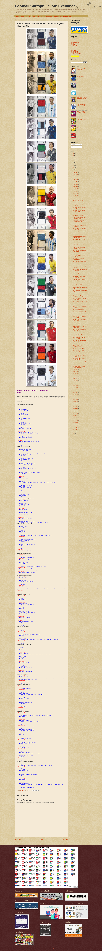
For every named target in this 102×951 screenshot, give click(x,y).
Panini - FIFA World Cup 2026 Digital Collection (81, 112)
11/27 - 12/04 (75, 179)
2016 (73, 171)
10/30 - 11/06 (75, 186)
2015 (73, 433)
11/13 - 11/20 (75, 183)
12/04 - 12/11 (75, 177)
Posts (73, 144)
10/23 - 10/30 (75, 188)
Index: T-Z (73, 49)
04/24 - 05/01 (75, 403)
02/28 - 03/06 (75, 417)
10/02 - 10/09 (75, 193)
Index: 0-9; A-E (74, 41)
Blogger (53, 948)
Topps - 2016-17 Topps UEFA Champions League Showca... (79, 223)
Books (22, 16)
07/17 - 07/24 (75, 382)
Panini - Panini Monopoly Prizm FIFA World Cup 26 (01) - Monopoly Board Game (81, 84)
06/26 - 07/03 (75, 387)
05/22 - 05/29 (75, 396)
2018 (73, 167)
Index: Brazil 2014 (74, 51)
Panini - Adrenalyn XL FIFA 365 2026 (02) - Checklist (81, 98)
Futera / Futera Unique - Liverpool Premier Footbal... (79, 211)
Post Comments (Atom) (24, 841)
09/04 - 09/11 (75, 369)
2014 (73, 435)
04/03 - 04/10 (75, 408)
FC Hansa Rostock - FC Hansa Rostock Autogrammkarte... (78, 296)
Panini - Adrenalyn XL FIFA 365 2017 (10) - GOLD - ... (79, 343)
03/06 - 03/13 (75, 415)
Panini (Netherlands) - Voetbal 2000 (79, 309)
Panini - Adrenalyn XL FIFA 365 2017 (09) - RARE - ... (79, 353)
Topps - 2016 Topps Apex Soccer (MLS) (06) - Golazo (79, 218)
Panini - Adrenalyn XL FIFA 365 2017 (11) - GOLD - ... (79, 330)
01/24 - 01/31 (75, 425)
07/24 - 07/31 (75, 380)
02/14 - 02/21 (75, 420)
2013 (73, 436)
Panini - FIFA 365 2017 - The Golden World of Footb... (79, 256)
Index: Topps (73, 50)
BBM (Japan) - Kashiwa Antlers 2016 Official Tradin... (79, 327)
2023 (73, 158)
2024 (73, 157)
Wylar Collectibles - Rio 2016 (78, 215)
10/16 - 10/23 (75, 190)
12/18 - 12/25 (75, 174)
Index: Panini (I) (74, 45)
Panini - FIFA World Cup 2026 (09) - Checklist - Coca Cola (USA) (82, 134)
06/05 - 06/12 (75, 392)
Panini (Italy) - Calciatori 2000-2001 (79, 348)
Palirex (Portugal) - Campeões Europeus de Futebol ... (78, 234)
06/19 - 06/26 (75, 389)
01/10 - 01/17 (75, 429)
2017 (73, 169)
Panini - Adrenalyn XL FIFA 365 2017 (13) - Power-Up (79, 320)
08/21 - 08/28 (75, 373)
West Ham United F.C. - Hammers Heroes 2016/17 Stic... (79, 338)
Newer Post (18, 839)
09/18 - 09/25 (75, 197)
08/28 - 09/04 (75, 371)
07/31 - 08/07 (75, 378)
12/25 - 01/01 (75, 172)
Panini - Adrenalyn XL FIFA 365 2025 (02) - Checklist (81, 119)
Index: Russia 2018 (74, 52)
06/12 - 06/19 (75, 390)
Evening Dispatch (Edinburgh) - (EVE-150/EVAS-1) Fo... (80, 237)
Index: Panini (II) (74, 46)
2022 (73, 160)
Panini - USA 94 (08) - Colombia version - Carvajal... (78, 351)
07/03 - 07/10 (75, 385)
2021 (73, 162)
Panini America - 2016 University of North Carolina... (79, 282)
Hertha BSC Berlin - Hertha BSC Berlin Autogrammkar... (80, 245)
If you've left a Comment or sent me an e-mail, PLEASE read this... (56, 16)
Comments (74, 146)
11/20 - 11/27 (75, 181)
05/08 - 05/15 (75, 399)
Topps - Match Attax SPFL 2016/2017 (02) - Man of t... (79, 317)
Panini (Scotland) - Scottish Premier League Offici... (79, 226)
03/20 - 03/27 (75, 411)
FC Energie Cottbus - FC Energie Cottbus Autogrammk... (79, 346)
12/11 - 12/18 (75, 176)
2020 (73, 164)
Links (38, 16)
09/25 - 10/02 (75, 195)
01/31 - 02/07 (75, 424)
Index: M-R (73, 44)
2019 (73, 165)
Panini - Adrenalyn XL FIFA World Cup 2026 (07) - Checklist (81, 76)
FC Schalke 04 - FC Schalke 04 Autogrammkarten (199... (78, 221)
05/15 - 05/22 (75, 397)
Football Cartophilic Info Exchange (45, 6)
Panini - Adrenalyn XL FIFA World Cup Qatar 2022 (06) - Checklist (82, 126)
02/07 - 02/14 (75, 422)
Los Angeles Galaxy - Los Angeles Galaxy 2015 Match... (79, 293)
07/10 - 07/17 (75, 383)
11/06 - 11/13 (75, 184)
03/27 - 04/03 (75, 410)
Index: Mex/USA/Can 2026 (76, 53)
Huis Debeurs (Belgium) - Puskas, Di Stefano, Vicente (79, 359)
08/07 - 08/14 (75, 376)
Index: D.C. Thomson (75, 42)
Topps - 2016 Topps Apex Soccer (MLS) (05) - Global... (79, 205)
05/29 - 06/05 (75, 394)
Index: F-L (73, 43)
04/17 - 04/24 (75, 404)
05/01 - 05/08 (75, 401)
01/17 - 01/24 (75, 427)
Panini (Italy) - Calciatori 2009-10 (79, 324)
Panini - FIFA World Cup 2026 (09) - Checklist (81, 69)
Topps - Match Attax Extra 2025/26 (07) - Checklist (81, 105)
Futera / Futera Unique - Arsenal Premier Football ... (78, 213)
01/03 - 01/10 (75, 431)
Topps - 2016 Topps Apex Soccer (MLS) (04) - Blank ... (79, 248)
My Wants (28, 16)
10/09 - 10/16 (75, 191)
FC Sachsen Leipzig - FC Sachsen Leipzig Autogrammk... (79, 273)
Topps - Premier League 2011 (78, 274)
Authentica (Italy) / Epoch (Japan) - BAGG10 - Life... (79, 232)
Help (34, 16)
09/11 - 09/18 (75, 198)
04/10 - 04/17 (75, 406)
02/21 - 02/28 (75, 418)
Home (17, 16)
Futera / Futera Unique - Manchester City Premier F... (79, 208)
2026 (73, 153)
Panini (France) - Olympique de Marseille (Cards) (78, 259)
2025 (73, 155)
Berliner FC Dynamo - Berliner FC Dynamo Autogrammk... (79, 367)
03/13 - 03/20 (75, 413)
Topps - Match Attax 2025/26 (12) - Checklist (81, 91)
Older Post (65, 839)
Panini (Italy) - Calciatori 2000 (78, 200)
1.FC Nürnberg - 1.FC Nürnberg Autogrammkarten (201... (78, 323)
